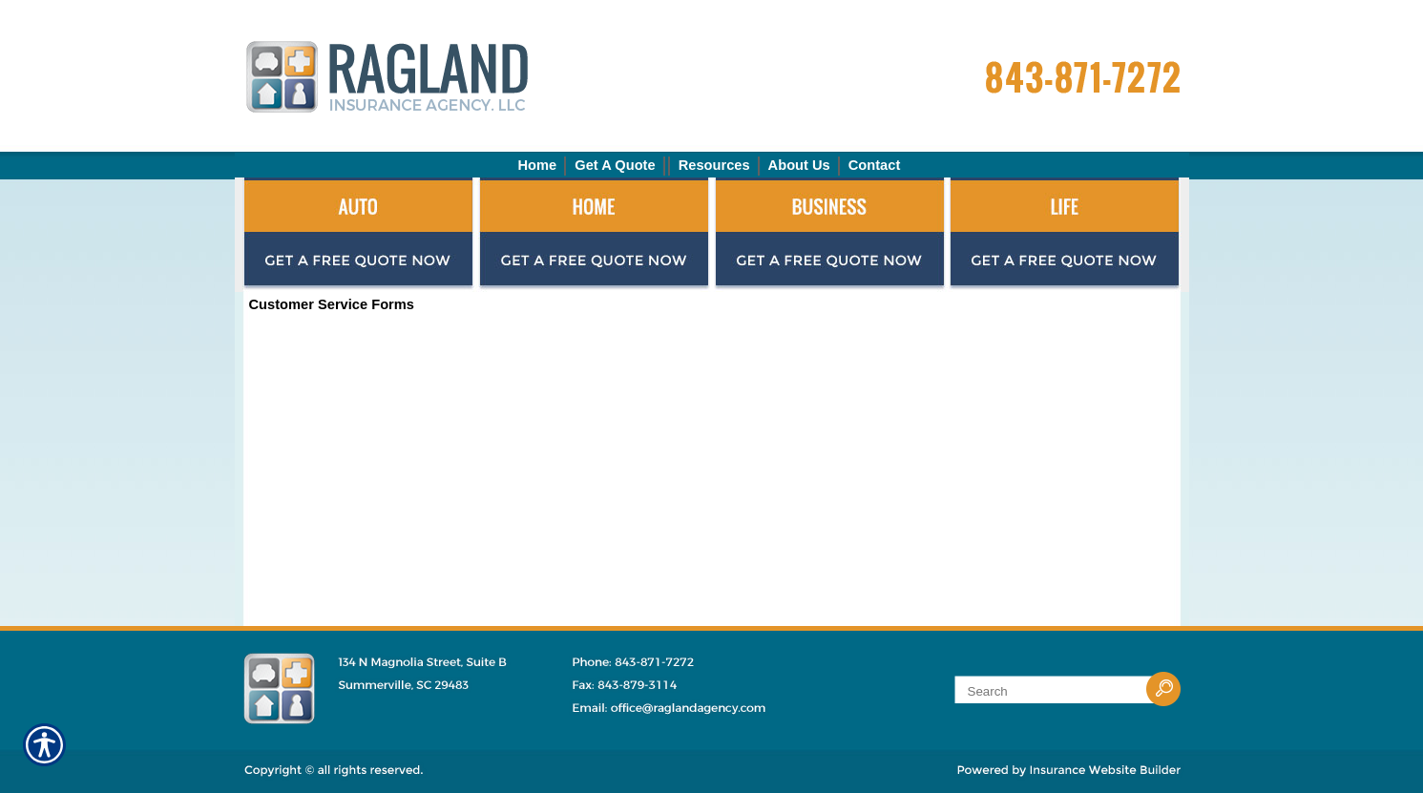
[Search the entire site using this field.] (1053, 691)
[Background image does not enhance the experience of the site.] (712, 165)
